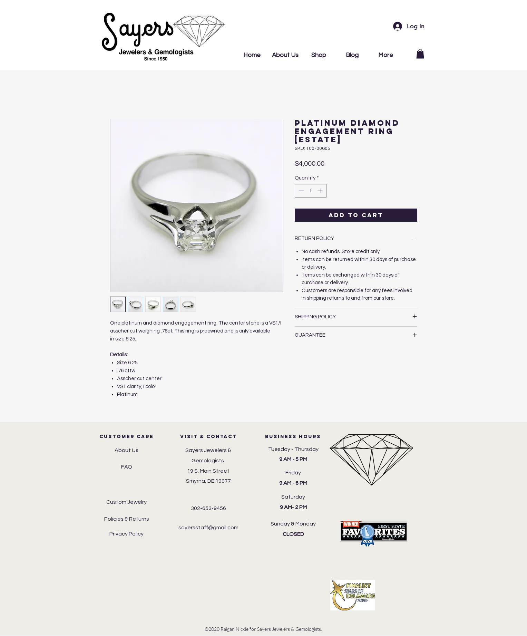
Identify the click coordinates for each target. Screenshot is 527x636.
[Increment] (320, 190)
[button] (420, 53)
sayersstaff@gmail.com (208, 527)
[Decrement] (300, 190)
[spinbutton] (310, 190)
